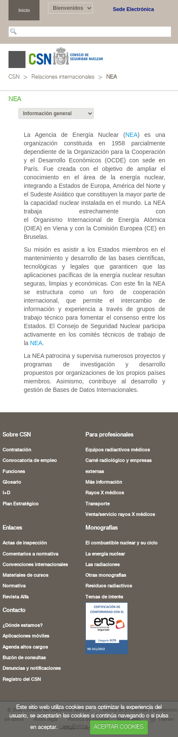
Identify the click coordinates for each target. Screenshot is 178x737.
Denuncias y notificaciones (32, 668)
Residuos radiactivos (108, 586)
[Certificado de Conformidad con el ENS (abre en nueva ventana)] (106, 628)
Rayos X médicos (104, 493)
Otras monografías (105, 575)
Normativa (14, 586)
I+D (6, 493)
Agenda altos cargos (25, 647)
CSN (14, 77)
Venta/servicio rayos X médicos (120, 514)
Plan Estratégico (21, 504)
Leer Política (73, 727)
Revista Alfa (15, 597)
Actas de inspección (25, 543)
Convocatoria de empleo (30, 460)
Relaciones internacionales (62, 77)
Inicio (24, 10)
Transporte (97, 504)
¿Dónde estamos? (22, 625)
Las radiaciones (102, 564)
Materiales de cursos (25, 575)
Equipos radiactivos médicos (117, 450)
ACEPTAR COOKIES (119, 727)
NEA (111, 77)
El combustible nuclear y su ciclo (121, 543)
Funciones (14, 471)
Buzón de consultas (24, 657)
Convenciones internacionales (35, 564)
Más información (103, 482)
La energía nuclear (105, 554)
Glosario (12, 482)
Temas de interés (104, 597)
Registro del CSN (22, 679)
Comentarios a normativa (30, 554)
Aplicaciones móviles (26, 636)
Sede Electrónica (133, 9)
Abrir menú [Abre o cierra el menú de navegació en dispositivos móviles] (16, 59)
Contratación (17, 450)
